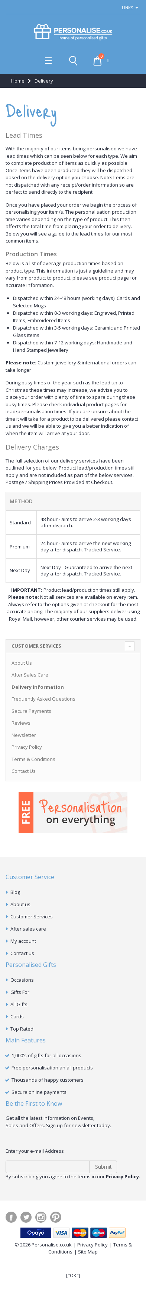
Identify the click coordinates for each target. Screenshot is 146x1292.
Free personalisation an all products (52, 1067)
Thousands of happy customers (48, 1079)
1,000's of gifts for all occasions (46, 1055)
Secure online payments (39, 1092)
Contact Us (24, 771)
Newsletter (24, 735)
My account (23, 941)
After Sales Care (30, 674)
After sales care (28, 928)
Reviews (21, 723)
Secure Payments (31, 711)
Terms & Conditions (33, 759)
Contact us (22, 953)
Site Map (88, 1251)
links (127, 7)
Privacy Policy (27, 747)
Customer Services (31, 916)
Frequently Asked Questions (43, 698)
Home (18, 80)
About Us (22, 663)
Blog (15, 892)
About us (20, 904)
